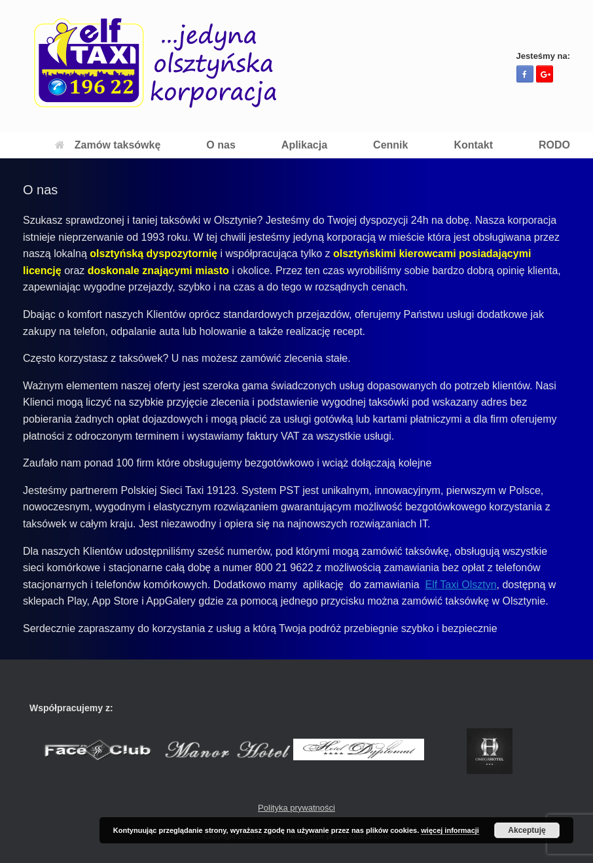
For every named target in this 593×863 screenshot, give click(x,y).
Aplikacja (304, 144)
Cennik (390, 144)
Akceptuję (526, 830)
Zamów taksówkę (108, 144)
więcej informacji (450, 830)
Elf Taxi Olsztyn (461, 584)
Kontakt (473, 144)
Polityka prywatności (296, 808)
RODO (554, 144)
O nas (220, 144)
